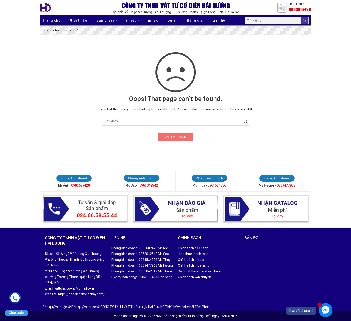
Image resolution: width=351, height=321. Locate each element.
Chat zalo (16, 313)
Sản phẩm (105, 20)
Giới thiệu (78, 20)
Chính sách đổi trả (191, 260)
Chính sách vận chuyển (194, 277)
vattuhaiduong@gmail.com (74, 288)
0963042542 (148, 185)
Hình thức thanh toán (193, 254)
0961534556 (217, 185)
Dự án (173, 20)
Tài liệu (130, 20)
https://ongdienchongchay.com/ (81, 294)
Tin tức (152, 20)
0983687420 (300, 9)
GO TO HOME (175, 136)
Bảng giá (195, 20)
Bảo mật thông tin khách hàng (200, 271)
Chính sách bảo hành (193, 248)
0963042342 (148, 271)
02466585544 (147, 277)
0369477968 (286, 185)
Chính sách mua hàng (193, 265)
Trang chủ (52, 20)
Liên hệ (218, 20)
